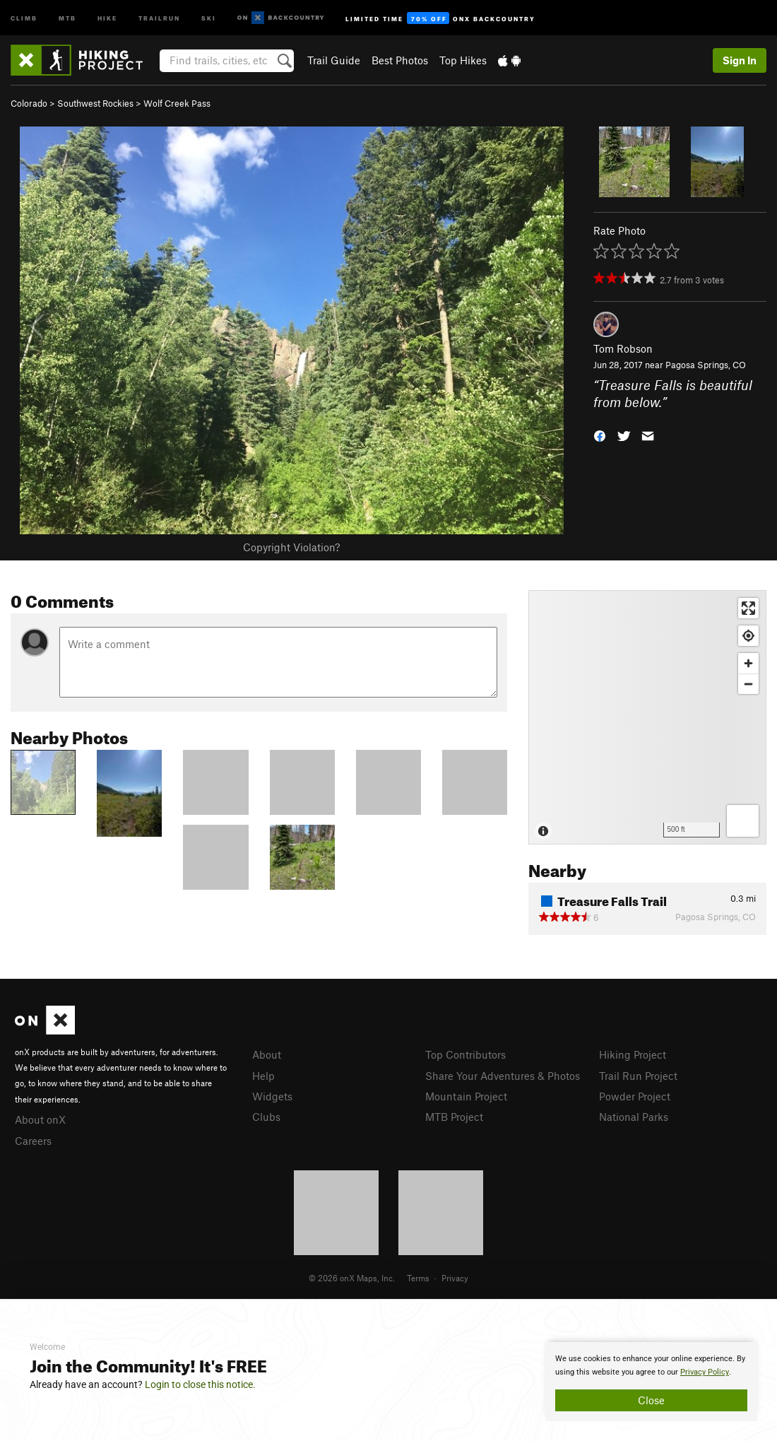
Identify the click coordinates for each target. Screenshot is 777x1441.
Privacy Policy (704, 1372)
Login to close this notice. (200, 1384)
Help (263, 1075)
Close (651, 1400)
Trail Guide (333, 60)
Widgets (272, 1096)
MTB (67, 17)
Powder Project (634, 1096)
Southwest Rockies (95, 103)
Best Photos (400, 60)
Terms (418, 1278)
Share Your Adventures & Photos (502, 1075)
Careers (33, 1140)
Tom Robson (623, 348)
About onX (40, 1119)
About (266, 1054)
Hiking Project (632, 1054)
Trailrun (159, 17)
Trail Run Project (638, 1075)
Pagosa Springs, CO (705, 364)
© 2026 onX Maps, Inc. (352, 1278)
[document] (651, 1381)
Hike (107, 17)
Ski (208, 17)
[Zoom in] (748, 663)
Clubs (266, 1116)
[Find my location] (748, 635)
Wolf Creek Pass (176, 103)
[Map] (647, 717)
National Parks (633, 1116)
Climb (24, 17)
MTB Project (454, 1116)
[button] (599, 435)
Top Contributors (465, 1054)
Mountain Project (466, 1096)
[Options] (743, 821)
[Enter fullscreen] (748, 608)
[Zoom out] (748, 684)
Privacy (454, 1278)
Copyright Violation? (291, 547)
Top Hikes (463, 60)
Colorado (29, 103)
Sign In (740, 60)
